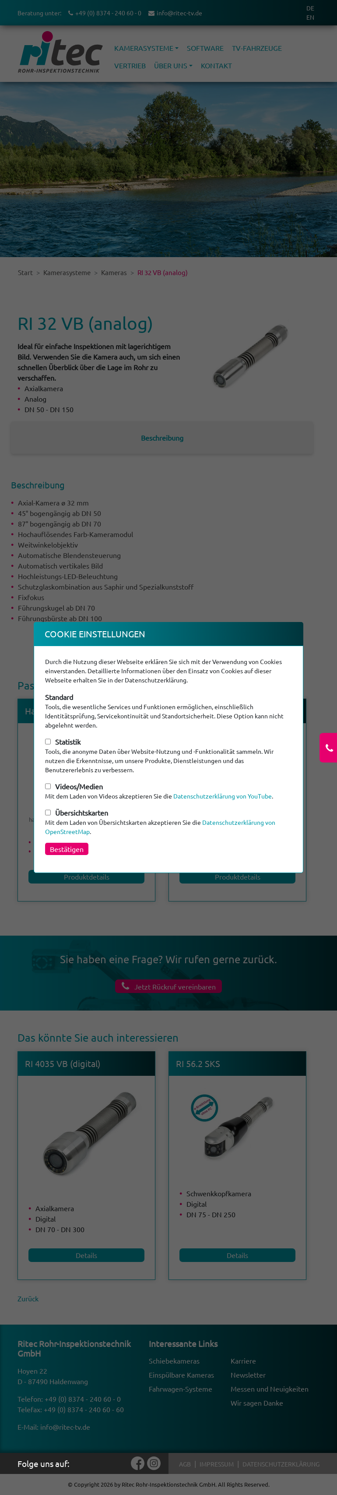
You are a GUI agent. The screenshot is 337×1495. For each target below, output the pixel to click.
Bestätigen (67, 849)
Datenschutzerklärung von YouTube (222, 796)
